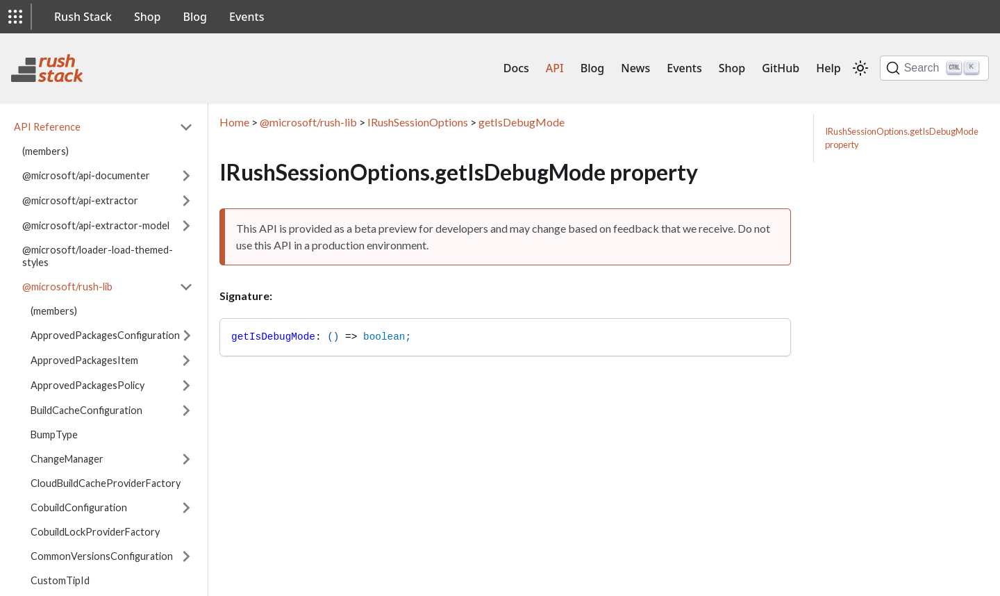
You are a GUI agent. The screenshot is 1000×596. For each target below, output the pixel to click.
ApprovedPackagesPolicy (87, 385)
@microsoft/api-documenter (86, 175)
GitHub (780, 68)
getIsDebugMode (521, 122)
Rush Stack (83, 16)
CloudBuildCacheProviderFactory (106, 483)
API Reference (47, 127)
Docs (516, 68)
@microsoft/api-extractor (80, 200)
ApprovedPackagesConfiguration (105, 335)
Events (246, 16)
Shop (147, 16)
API (555, 68)
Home (234, 122)
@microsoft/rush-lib (67, 286)
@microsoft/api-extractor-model (95, 225)
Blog (195, 16)
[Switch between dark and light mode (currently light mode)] (860, 68)
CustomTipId (60, 580)
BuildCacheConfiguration (86, 410)
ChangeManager (67, 459)
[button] (15, 16)
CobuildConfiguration (79, 507)
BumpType (54, 434)
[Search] (934, 68)
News (635, 68)
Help (828, 68)
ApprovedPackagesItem (84, 360)
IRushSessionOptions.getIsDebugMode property (901, 138)
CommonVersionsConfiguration (102, 556)
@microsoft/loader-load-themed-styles (97, 256)
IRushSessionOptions (417, 122)
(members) (45, 151)
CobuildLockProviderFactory (95, 532)
